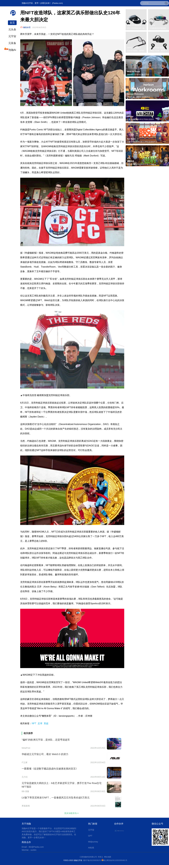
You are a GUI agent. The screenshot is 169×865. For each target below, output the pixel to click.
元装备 (12, 43)
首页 (12, 22)
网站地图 (107, 857)
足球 (40, 723)
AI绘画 (91, 847)
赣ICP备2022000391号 (92, 860)
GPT (90, 836)
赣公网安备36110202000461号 (115, 860)
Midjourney (93, 842)
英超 (46, 723)
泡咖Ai (12, 50)
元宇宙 (12, 36)
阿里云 (101, 857)
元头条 (12, 29)
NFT (34, 723)
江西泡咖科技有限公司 (88, 857)
